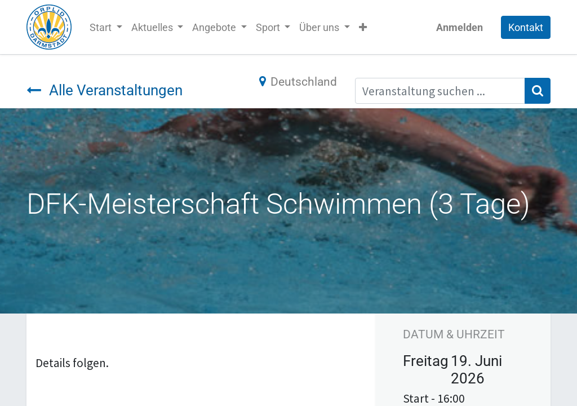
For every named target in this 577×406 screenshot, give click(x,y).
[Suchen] (538, 91)
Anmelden (459, 27)
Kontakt (525, 27)
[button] (362, 27)
